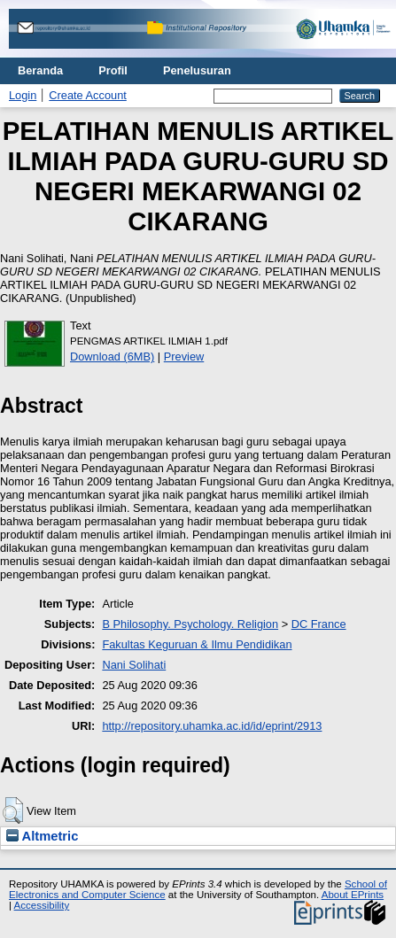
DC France (318, 624)
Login (22, 95)
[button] (13, 810)
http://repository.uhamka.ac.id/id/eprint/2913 (212, 726)
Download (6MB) (112, 356)
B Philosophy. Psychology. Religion (190, 624)
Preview (184, 356)
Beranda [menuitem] (40, 70)
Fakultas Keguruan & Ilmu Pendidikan (196, 644)
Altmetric (42, 836)
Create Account (88, 95)
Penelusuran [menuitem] (197, 70)
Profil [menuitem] (113, 70)
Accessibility (42, 905)
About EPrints (353, 894)
